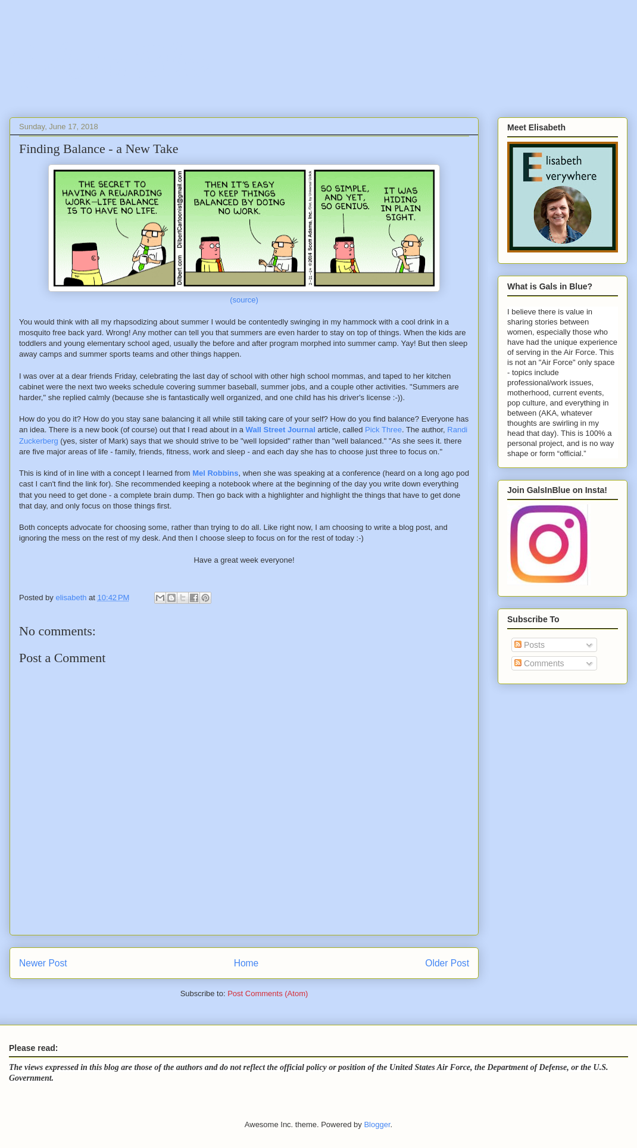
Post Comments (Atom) (267, 993)
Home (246, 963)
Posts (529, 645)
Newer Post (43, 963)
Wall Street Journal (281, 429)
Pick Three (383, 429)
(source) (244, 299)
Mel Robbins (215, 473)
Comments (539, 663)
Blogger (377, 1124)
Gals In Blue (109, 62)
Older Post (447, 963)
